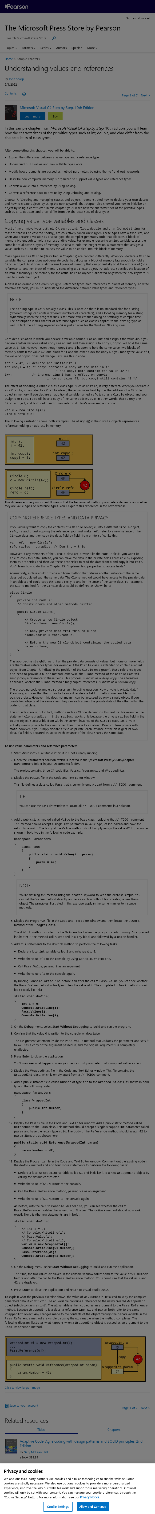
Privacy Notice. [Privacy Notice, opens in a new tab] (90, 1502)
